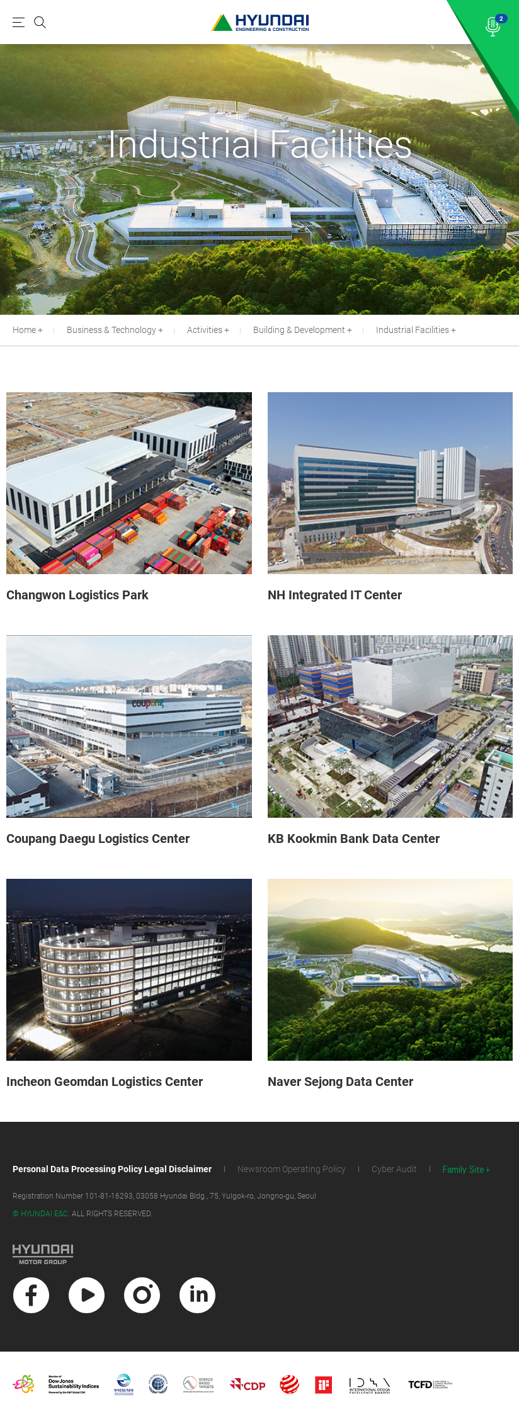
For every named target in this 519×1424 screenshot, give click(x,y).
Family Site (463, 1170)
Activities (204, 330)
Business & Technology (111, 330)
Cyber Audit (394, 1169)
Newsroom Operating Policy (291, 1169)
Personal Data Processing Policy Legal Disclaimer (112, 1169)
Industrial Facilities (412, 330)
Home (24, 330)
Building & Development (299, 330)
